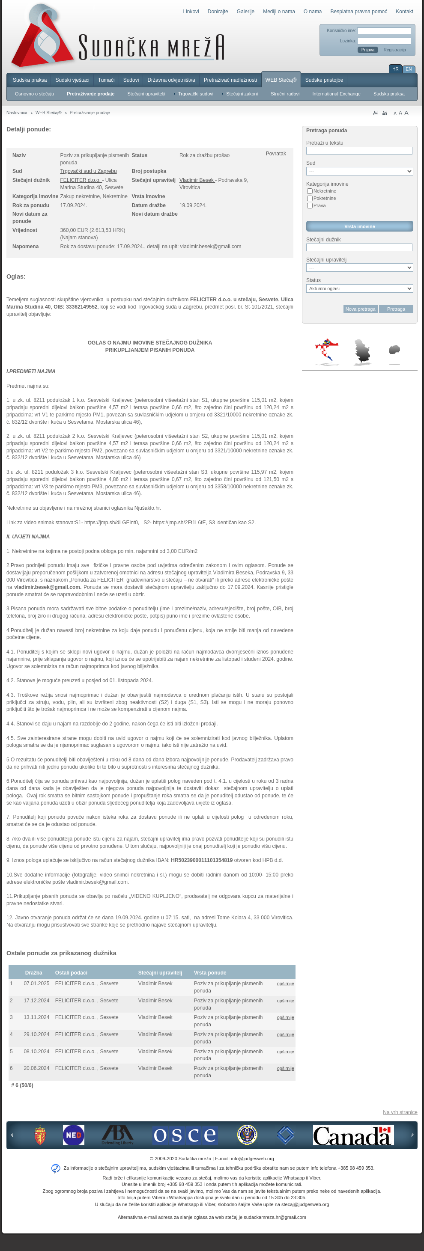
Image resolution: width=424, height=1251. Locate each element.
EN (409, 69)
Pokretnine (325, 198)
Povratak (276, 154)
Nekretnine (325, 190)
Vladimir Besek (197, 180)
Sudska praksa (30, 80)
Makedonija (394, 355)
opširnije (285, 983)
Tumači (106, 80)
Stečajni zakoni (242, 93)
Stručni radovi (285, 93)
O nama (313, 12)
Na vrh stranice (400, 1112)
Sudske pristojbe (324, 80)
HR (395, 69)
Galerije (245, 12)
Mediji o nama (279, 12)
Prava (320, 205)
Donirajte (218, 12)
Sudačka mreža (117, 36)
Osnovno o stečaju (34, 93)
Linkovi (191, 12)
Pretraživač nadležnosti (230, 80)
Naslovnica (16, 112)
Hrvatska (327, 352)
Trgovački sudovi (195, 93)
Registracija (395, 50)
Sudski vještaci (72, 80)
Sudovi (131, 80)
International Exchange (336, 93)
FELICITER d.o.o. (81, 180)
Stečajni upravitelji (146, 93)
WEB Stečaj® (281, 80)
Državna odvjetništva (171, 80)
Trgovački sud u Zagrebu (88, 171)
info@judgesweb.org (252, 1158)
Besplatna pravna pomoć (359, 12)
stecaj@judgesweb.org (305, 1204)
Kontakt (404, 12)
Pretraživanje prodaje (90, 93)
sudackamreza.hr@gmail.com (275, 1217)
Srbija (362, 352)
